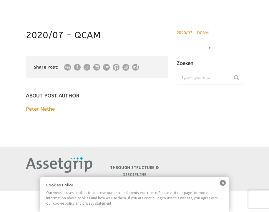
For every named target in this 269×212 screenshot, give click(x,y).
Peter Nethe (40, 109)
